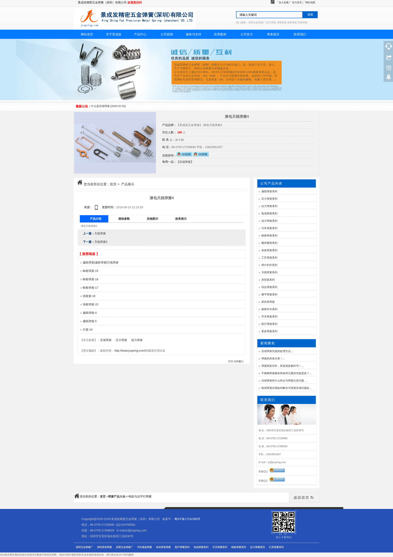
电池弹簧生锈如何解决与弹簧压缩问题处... (286, 387)
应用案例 (220, 34)
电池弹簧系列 (269, 213)
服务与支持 (193, 34)
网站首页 (87, 34)
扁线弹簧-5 (88, 321)
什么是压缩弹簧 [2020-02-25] (108, 106)
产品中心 (140, 34)
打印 (230, 361)
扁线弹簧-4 (88, 312)
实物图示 (152, 218)
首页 (113, 184)
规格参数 (124, 218)
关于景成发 (113, 34)
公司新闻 (167, 34)
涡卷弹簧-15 (89, 304)
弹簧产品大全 (116, 496)
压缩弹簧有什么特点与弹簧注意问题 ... (284, 380)
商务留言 (273, 34)
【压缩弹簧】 (185, 161)
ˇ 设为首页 (296, 2)
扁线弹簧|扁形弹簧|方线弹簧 (99, 262)
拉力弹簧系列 (269, 206)
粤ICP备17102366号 (187, 519)
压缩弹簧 (106, 340)
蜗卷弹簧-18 (89, 279)
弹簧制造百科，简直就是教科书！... (282, 365)
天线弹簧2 (100, 241)
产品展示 (127, 184)
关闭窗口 (239, 361)
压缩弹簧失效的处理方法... (277, 351)
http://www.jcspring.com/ (129, 350)
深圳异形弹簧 (104, 547)
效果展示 (181, 218)
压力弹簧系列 (269, 198)
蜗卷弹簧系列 (269, 235)
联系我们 (300, 34)
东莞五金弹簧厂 (124, 547)
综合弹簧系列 (269, 287)
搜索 (310, 14)
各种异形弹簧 (163, 547)
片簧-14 (86, 329)
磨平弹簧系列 (269, 294)
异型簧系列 (268, 279)
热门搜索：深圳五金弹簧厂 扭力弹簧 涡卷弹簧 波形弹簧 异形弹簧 (271, 22)
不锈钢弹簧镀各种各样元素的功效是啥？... (286, 373)
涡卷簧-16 (87, 296)
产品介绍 (95, 218)
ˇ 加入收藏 (282, 2)
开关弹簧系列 (269, 316)
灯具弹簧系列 (276, 547)
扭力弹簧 (137, 340)
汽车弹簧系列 (269, 228)
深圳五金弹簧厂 (84, 547)
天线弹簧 (100, 233)
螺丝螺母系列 (269, 242)
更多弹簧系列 (269, 331)
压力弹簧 (121, 340)
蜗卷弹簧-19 (89, 270)
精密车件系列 (269, 309)
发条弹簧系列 (269, 250)
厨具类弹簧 (268, 301)
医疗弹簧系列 (269, 323)
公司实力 (247, 34)
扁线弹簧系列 (269, 191)
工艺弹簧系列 (269, 257)
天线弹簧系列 (269, 272)
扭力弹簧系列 (269, 220)
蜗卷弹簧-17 (89, 287)
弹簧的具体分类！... (273, 358)
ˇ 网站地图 (309, 2)
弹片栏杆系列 (269, 265)
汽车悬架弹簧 (144, 547)
